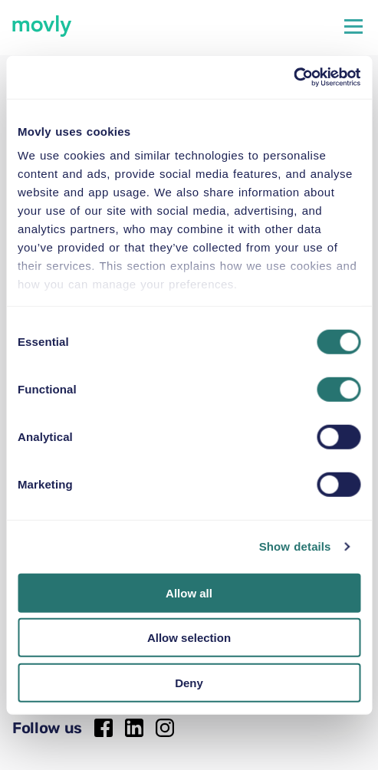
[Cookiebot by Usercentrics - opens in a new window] (293, 77)
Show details (295, 546)
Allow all (189, 592)
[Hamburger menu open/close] (353, 26)
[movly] (42, 26)
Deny (189, 682)
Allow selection (189, 637)
